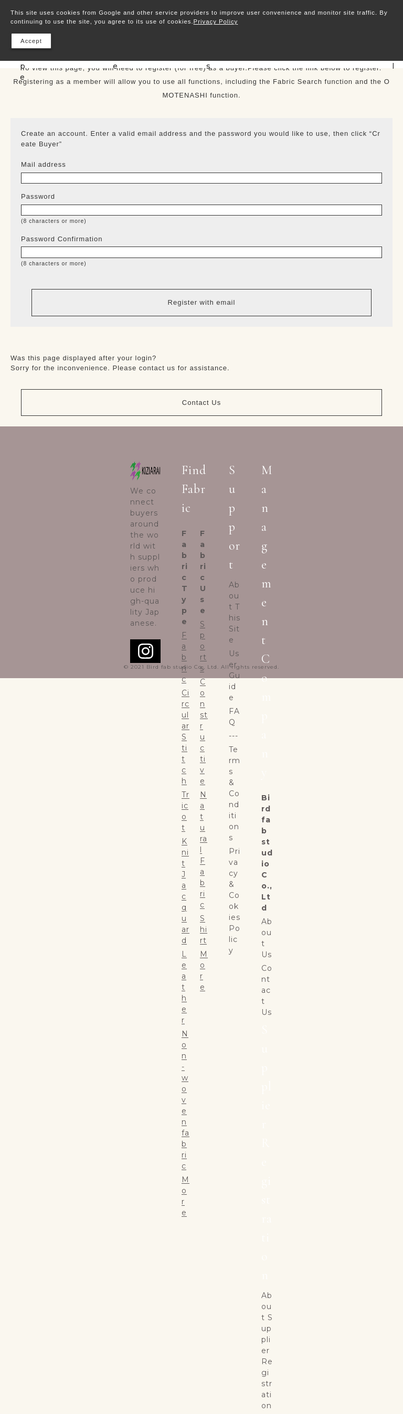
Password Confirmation (61, 239)
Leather (184, 987)
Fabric (184, 657)
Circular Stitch (185, 737)
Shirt (203, 929)
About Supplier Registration (267, 1350)
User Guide (234, 675)
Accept (31, 41)
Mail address (43, 164)
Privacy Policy (216, 21)
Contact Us (201, 402)
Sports (203, 646)
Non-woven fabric (185, 1100)
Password (38, 196)
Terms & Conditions (234, 793)
